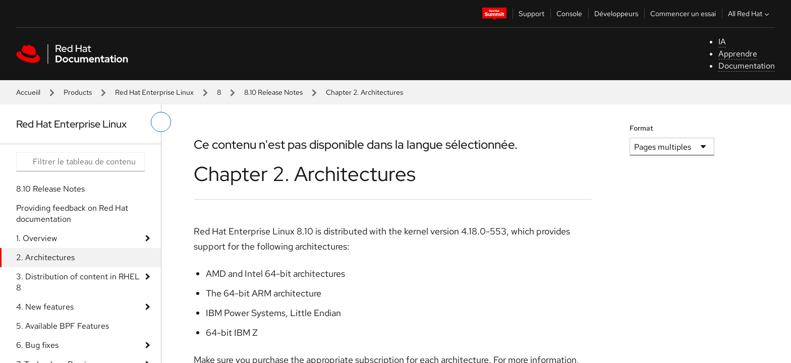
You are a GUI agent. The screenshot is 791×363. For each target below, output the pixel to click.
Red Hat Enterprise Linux (154, 92)
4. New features (45, 306)
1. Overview (36, 238)
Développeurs (616, 13)
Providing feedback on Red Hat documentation (72, 213)
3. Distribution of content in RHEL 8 (78, 282)
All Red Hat (749, 13)
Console (569, 13)
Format (641, 128)
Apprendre (737, 53)
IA (722, 41)
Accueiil (28, 92)
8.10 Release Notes (273, 92)
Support (531, 13)
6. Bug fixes (37, 345)
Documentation (746, 65)
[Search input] (80, 161)
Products (78, 92)
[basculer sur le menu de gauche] (161, 122)
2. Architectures (45, 257)
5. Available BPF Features (62, 326)
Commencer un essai (683, 13)
